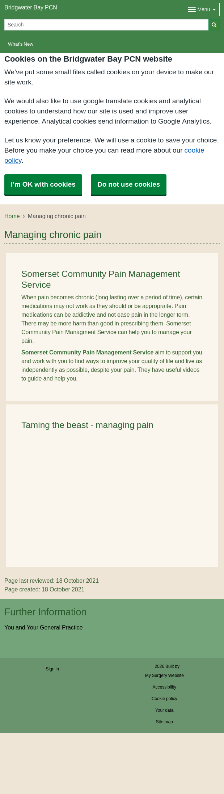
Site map (164, 722)
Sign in (52, 669)
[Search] (106, 24)
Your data (164, 710)
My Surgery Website (164, 675)
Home (12, 216)
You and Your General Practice (43, 627)
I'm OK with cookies (43, 184)
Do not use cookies (128, 184)
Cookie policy (164, 699)
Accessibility (164, 687)
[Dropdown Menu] (202, 9)
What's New (20, 44)
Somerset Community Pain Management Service (87, 352)
